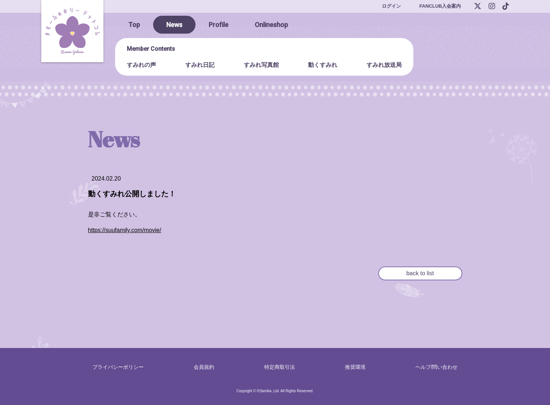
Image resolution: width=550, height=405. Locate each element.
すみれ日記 (200, 64)
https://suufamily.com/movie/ (125, 230)
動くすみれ (322, 64)
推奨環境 (355, 367)
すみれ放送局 (384, 64)
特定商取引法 (279, 367)
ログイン (391, 6)
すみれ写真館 (261, 64)
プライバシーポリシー (118, 367)
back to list (420, 273)
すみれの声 (141, 64)
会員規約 (204, 367)
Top (134, 25)
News (174, 25)
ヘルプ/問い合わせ (437, 367)
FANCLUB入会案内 (440, 6)
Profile (218, 25)
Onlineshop (271, 25)
